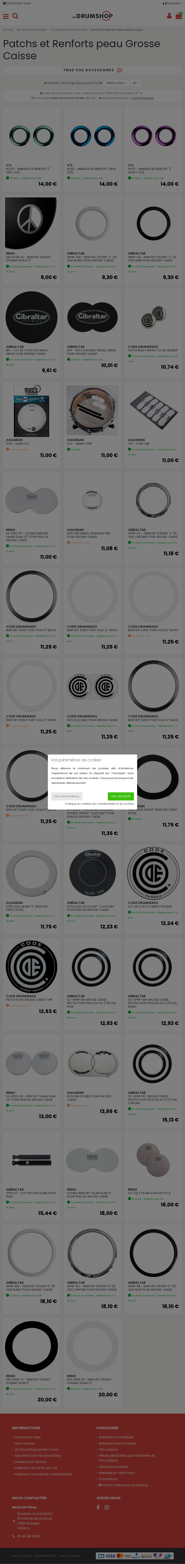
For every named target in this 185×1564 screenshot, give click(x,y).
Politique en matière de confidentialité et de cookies (99, 804)
